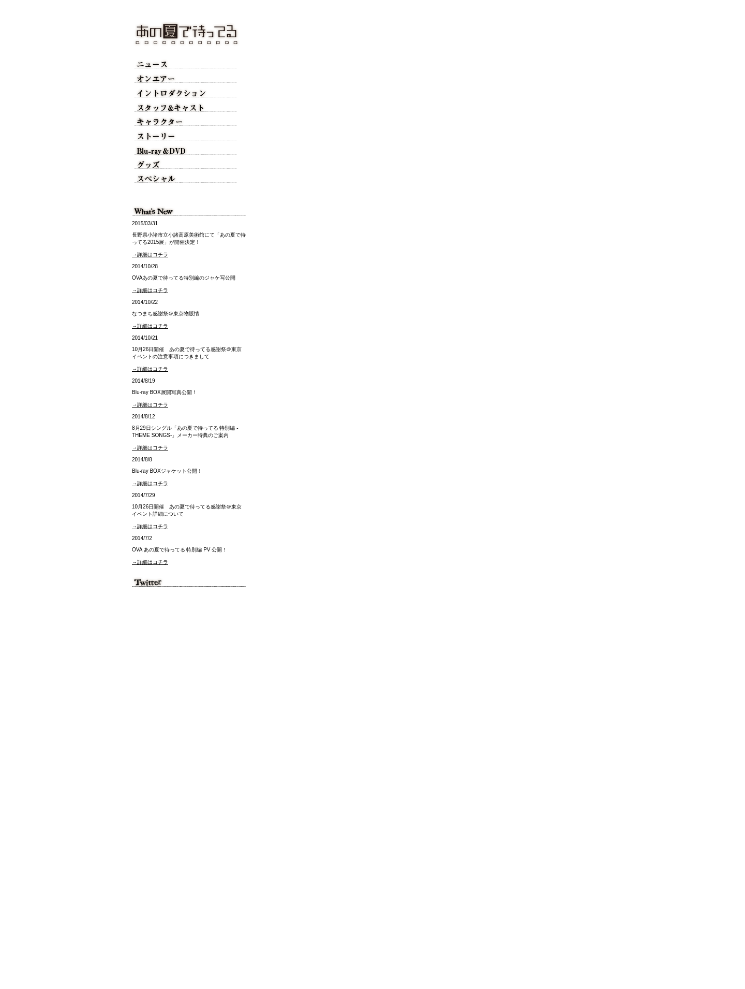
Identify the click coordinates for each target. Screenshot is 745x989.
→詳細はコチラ (150, 254)
